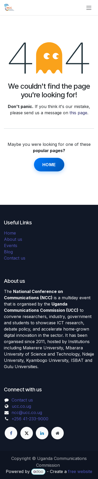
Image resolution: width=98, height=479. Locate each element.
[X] (26, 433)
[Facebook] (11, 433)
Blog (8, 251)
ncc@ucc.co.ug (26, 412)
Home (49, 164)
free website (80, 471)
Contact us (14, 258)
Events (10, 245)
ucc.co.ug (21, 406)
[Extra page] (57, 433)
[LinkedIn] (42, 433)
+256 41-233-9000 (29, 418)
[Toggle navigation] (89, 7)
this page (78, 112)
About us (13, 239)
